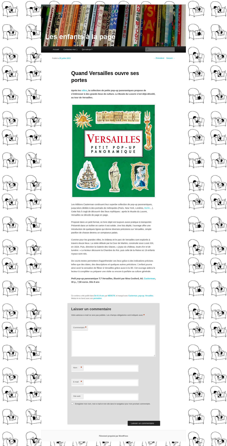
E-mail (77, 382)
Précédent (159, 58)
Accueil (56, 49)
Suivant (170, 58)
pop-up (141, 296)
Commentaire (79, 328)
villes (84, 90)
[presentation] (91, 414)
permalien (97, 298)
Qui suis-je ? (87, 49)
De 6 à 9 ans (99, 296)
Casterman (149, 278)
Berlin (147, 208)
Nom (77, 368)
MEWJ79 (111, 296)
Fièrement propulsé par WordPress (113, 436)
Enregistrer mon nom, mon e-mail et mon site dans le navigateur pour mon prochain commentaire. (112, 404)
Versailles (149, 296)
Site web (76, 396)
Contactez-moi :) (70, 49)
